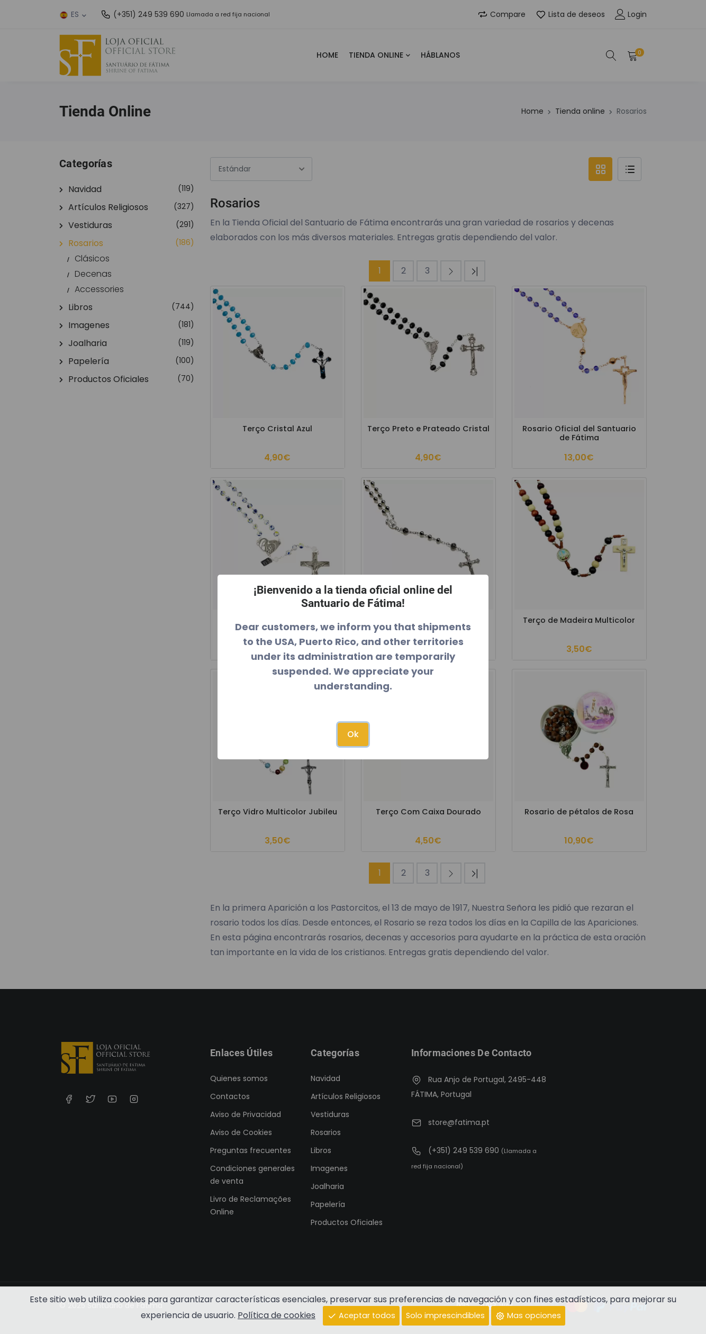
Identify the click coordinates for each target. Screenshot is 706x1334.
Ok (353, 734)
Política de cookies (276, 1315)
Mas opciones (528, 1315)
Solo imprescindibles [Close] (445, 1315)
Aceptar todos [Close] (361, 1315)
